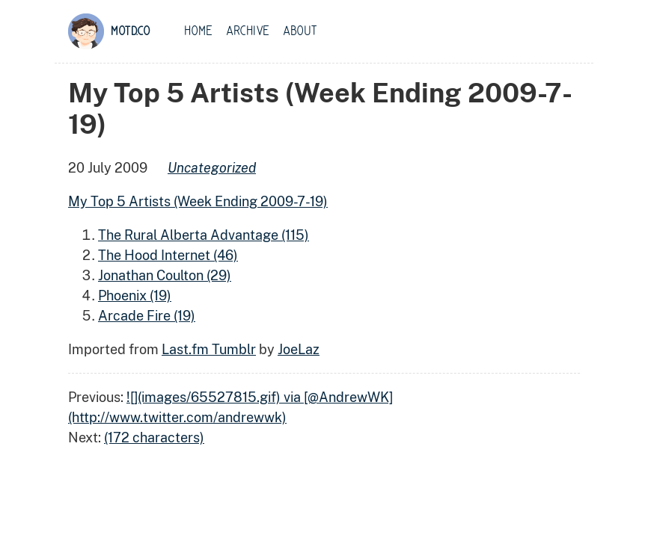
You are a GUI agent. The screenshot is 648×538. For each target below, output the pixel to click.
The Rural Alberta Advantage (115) (203, 235)
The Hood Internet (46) (168, 255)
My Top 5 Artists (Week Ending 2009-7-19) (198, 201)
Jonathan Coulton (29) (164, 275)
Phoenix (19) (134, 295)
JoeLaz (299, 349)
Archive (247, 31)
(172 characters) (154, 437)
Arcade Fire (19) (146, 316)
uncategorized (212, 168)
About (300, 31)
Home (198, 31)
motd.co (130, 31)
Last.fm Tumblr (209, 349)
